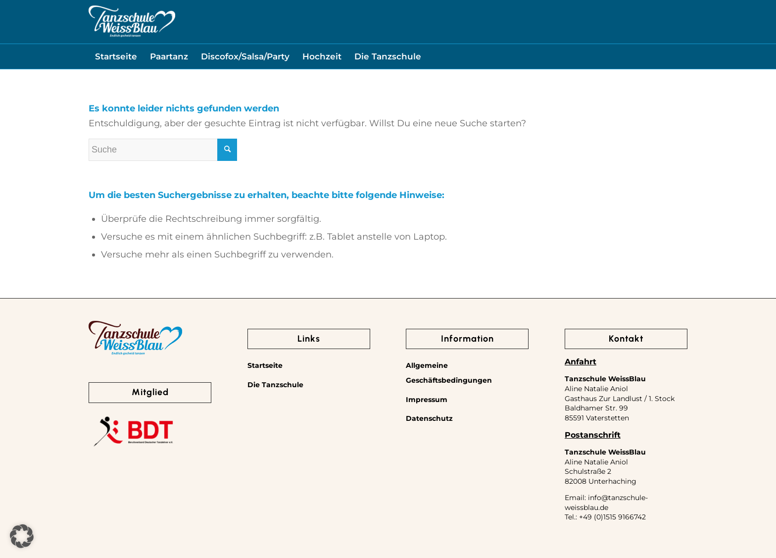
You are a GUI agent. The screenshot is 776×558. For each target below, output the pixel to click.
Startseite (265, 365)
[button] (22, 536)
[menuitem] (116, 56)
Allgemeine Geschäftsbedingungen (449, 373)
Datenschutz (429, 418)
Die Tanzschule (275, 384)
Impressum (426, 399)
